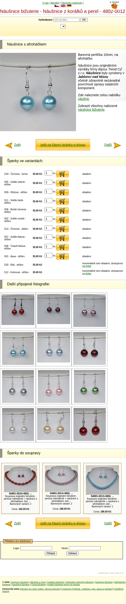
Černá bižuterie (38, 584)
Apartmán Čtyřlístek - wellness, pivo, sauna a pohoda (87, 589)
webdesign (103, 573)
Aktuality (54, 3)
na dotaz (86, 266)
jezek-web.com (117, 573)
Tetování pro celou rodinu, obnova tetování (40, 589)
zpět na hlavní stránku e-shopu (62, 145)
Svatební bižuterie (55, 582)
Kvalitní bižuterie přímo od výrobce (63, 584)
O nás (45, 3)
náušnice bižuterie (91, 109)
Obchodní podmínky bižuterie (79, 582)
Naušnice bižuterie (104, 582)
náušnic (83, 99)
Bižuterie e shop (37, 582)
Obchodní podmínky (71, 3)
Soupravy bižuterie (20, 582)
